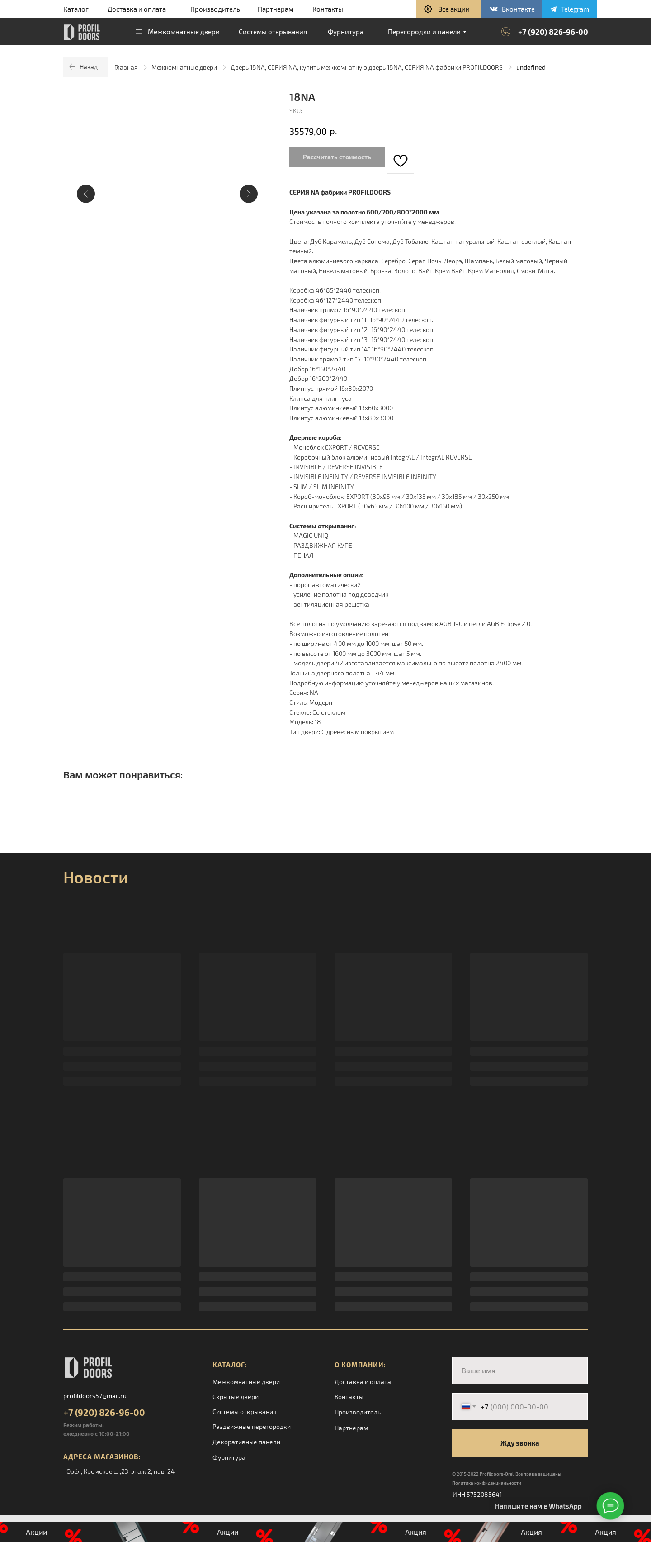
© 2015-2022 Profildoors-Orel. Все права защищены (506, 1473)
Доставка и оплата (137, 9)
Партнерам (275, 9)
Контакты (327, 9)
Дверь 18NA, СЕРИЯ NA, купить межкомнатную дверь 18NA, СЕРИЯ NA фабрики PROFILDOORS (367, 67)
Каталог (76, 9)
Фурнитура (228, 1457)
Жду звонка (519, 1443)
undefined (531, 67)
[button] (448, 9)
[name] (520, 1370)
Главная (126, 67)
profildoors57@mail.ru (95, 1396)
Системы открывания (244, 1411)
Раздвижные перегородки (251, 1426)
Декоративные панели (246, 1442)
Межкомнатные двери (184, 67)
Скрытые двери (235, 1396)
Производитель (215, 9)
